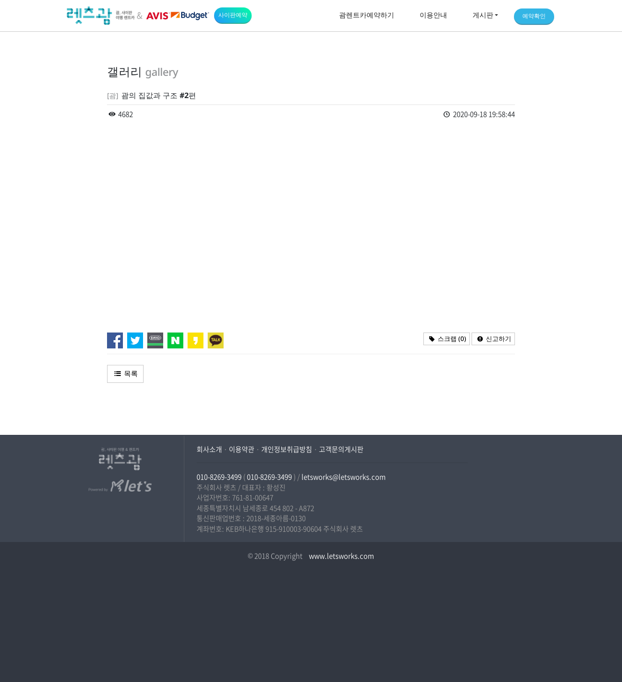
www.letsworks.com (340, 555)
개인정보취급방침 (286, 449)
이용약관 (241, 449)
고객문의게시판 (341, 449)
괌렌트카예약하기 (366, 15)
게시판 (483, 15)
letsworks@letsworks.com (343, 476)
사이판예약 (232, 15)
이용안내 (433, 15)
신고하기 (493, 338)
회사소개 (209, 449)
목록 (125, 373)
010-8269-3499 (219, 476)
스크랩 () (446, 338)
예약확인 (534, 16)
